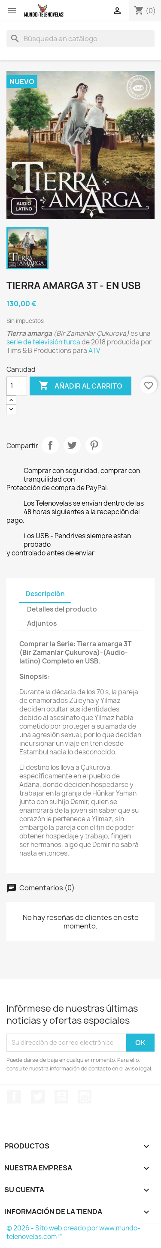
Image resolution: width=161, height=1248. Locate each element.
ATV (94, 350)
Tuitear (72, 445)
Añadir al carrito (80, 386)
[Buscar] (80, 38)
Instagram (84, 1096)
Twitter (38, 1096)
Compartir (50, 445)
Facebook (14, 1096)
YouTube (61, 1096)
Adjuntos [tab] (42, 623)
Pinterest (94, 445)
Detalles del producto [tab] (62, 609)
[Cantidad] (16, 386)
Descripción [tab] (45, 593)
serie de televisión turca (43, 342)
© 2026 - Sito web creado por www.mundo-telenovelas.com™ (73, 1232)
